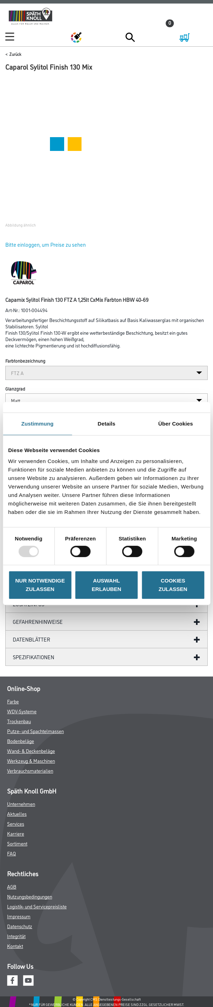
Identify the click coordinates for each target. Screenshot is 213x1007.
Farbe (13, 701)
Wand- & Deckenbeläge (31, 750)
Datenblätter (31, 639)
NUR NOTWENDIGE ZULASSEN (40, 585)
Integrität (16, 935)
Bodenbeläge (20, 740)
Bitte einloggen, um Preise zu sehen (45, 244)
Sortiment (17, 843)
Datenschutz (19, 926)
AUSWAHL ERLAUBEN (106, 585)
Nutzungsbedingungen (29, 896)
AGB (11, 886)
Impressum (18, 916)
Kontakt (15, 945)
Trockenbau (19, 721)
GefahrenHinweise (38, 621)
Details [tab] (107, 424)
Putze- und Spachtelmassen (35, 730)
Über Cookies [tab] (175, 424)
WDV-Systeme (22, 711)
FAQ (11, 853)
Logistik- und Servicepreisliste (37, 906)
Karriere (15, 833)
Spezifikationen (33, 657)
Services (15, 823)
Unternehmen (21, 803)
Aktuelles (17, 813)
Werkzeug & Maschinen (31, 760)
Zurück (15, 54)
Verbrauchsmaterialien (30, 770)
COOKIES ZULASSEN (173, 585)
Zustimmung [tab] (37, 424)
